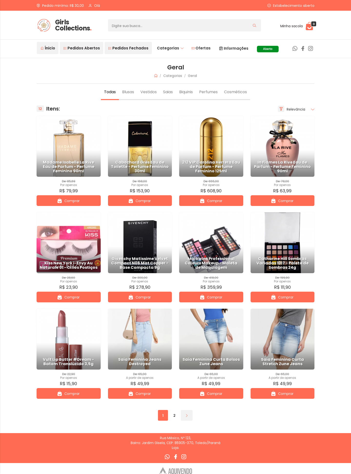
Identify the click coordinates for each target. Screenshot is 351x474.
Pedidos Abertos (82, 48)
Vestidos (148, 92)
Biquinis (186, 92)
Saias (168, 92)
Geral (192, 75)
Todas (110, 92)
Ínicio (48, 48)
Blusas (128, 92)
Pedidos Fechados (128, 48)
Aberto (268, 49)
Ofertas (201, 48)
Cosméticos (235, 92)
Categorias (170, 48)
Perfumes (208, 92)
